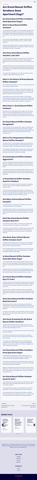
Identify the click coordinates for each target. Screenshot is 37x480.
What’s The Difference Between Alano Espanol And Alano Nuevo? (18, 422)
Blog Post (18, 462)
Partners (18, 460)
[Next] (34, 425)
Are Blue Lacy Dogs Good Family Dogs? (30, 421)
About (18, 468)
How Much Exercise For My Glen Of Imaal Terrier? (27, 405)
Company (18, 456)
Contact (18, 470)
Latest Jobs (18, 458)
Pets (4, 428)
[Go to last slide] (2, 425)
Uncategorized (5, 4)
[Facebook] (18, 479)
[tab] (16, 433)
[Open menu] (35, 2)
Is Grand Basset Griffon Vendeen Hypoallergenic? (9, 405)
